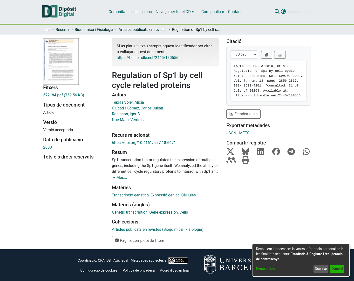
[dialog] (301, 260)
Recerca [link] (63, 29)
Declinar (321, 269)
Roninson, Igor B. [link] (126, 114)
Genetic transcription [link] (130, 212)
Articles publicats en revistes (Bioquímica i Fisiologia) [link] (142, 29)
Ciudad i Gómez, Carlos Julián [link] (137, 108)
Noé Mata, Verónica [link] (128, 119)
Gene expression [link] (163, 212)
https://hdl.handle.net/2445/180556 (147, 57)
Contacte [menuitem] (236, 11)
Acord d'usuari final (175, 270)
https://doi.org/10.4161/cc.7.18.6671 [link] (144, 142)
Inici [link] (46, 29)
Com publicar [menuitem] (212, 11)
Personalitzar (266, 269)
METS (244, 133)
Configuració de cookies (98, 270)
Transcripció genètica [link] (130, 195)
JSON (231, 133)
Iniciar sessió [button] (298, 11)
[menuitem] (175, 12)
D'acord (337, 269)
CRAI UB (104, 261)
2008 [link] (47, 147)
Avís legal (120, 261)
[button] (277, 12)
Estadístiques (244, 114)
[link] (74, 95)
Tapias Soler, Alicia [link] (128, 102)
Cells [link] (184, 212)
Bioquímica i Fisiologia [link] (94, 29)
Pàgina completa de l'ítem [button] (139, 240)
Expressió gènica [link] (165, 195)
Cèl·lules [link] (188, 195)
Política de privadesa (139, 270)
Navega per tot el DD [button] (173, 11)
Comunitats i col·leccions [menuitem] (130, 11)
